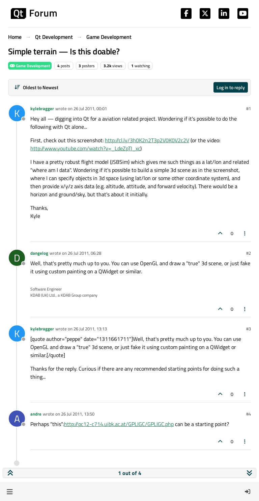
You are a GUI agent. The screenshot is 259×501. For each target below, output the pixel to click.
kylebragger (42, 108)
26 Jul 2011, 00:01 (90, 108)
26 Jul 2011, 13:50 (77, 413)
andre (35, 413)
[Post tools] (245, 233)
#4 (248, 413)
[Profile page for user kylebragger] (17, 113)
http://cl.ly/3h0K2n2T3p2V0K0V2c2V (147, 140)
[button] (10, 491)
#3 (248, 328)
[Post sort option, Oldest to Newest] (36, 87)
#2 (248, 253)
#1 (248, 108)
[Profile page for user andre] (17, 418)
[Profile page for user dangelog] (17, 258)
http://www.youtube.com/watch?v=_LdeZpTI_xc (85, 148)
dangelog (39, 253)
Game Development (30, 65)
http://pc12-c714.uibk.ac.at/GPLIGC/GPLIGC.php (119, 424)
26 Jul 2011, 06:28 (84, 253)
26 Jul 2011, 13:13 (90, 328)
